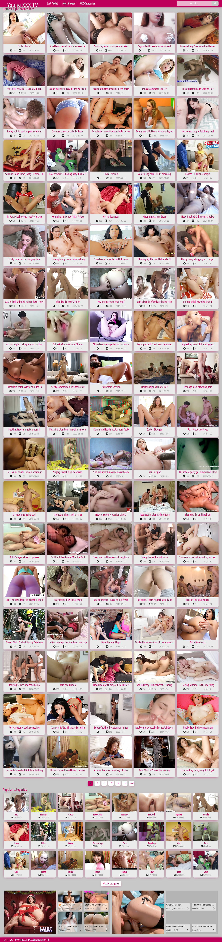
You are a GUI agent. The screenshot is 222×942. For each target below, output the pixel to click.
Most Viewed (68, 3)
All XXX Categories (111, 883)
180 (118, 783)
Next (132, 783)
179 (111, 783)
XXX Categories (87, 3)
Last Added (52, 3)
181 (125, 783)
